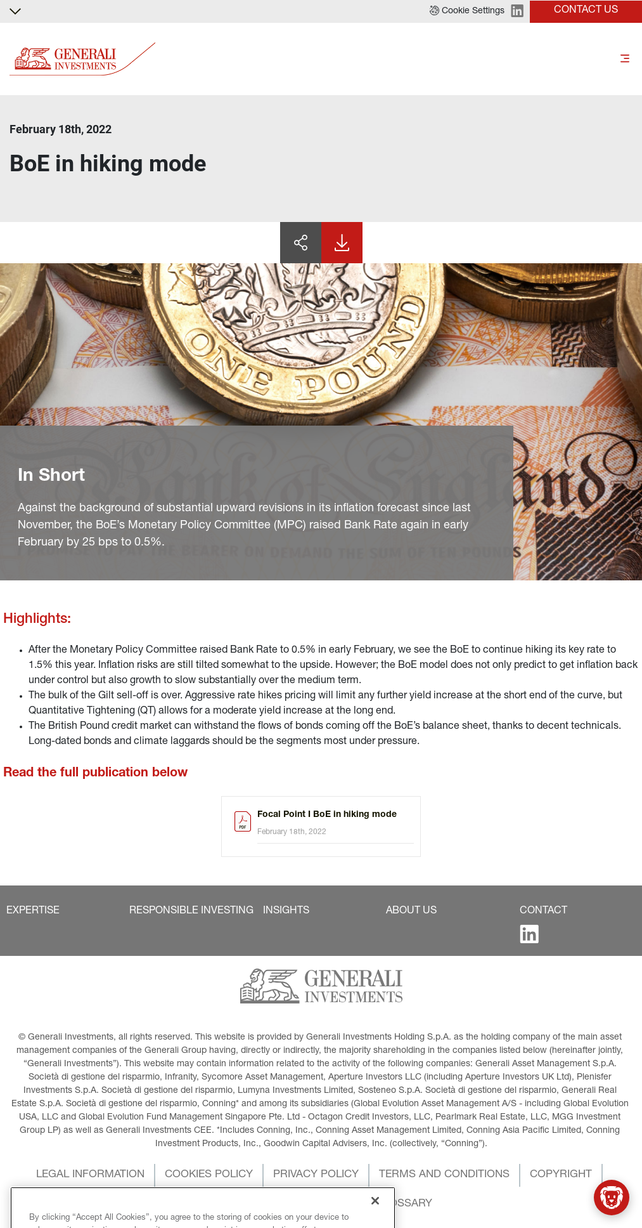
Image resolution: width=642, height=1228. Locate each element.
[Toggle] (625, 59)
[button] (467, 11)
